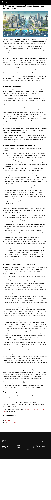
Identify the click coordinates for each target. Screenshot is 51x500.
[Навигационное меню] (49, 2)
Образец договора (45, 482)
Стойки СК (27, 484)
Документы (44, 487)
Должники (18, 488)
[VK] (5, 488)
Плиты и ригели (28, 488)
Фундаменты (27, 486)
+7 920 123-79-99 (36, 483)
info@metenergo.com (37, 484)
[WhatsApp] (8, 488)
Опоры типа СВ (11, 459)
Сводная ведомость (43, 485)
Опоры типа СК (11, 461)
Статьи (18, 484)
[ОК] (3, 488)
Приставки (27, 490)
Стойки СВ (27, 483)
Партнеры (18, 486)
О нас (18, 482)
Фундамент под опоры (13, 462)
